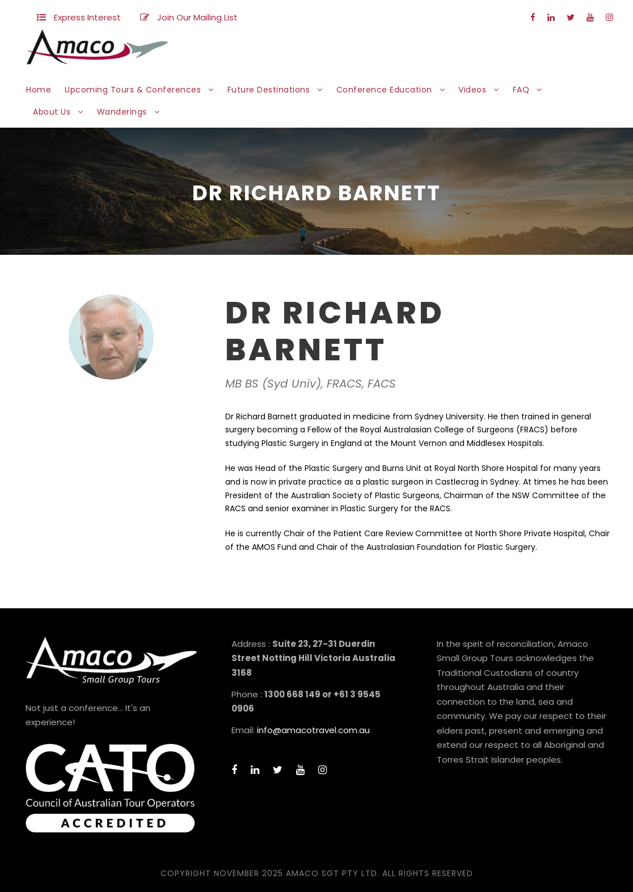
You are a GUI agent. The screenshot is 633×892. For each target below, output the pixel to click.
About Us (51, 111)
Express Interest (87, 17)
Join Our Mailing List (197, 17)
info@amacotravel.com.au (313, 730)
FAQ (521, 89)
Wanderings (122, 111)
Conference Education (384, 89)
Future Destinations (268, 89)
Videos (472, 89)
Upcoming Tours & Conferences (133, 89)
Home (38, 89)
